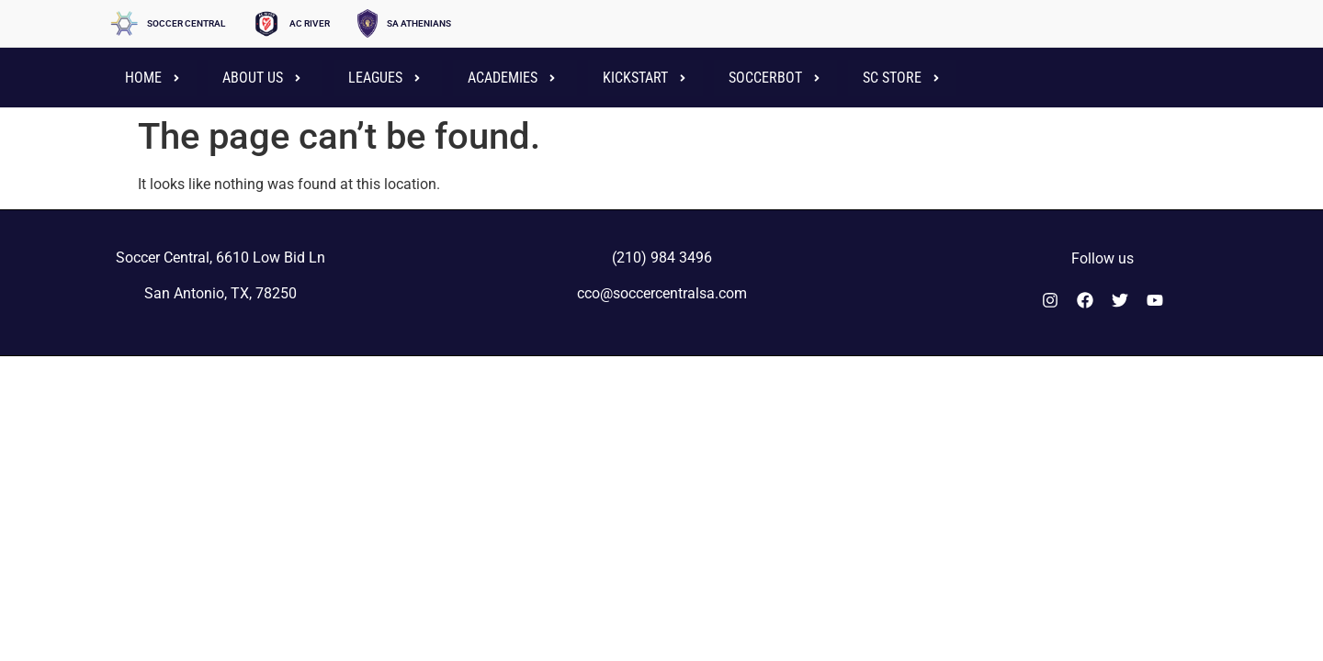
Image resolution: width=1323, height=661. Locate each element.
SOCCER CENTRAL (186, 23)
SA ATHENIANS (419, 23)
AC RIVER (309, 23)
